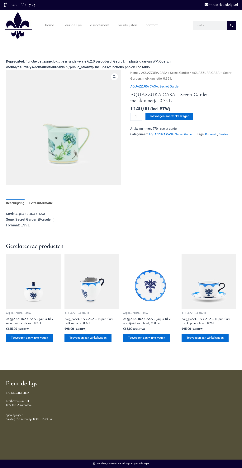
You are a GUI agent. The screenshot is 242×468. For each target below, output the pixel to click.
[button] (114, 76)
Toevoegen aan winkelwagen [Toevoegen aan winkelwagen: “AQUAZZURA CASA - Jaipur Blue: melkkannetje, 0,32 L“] (90, 339)
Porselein (213, 134)
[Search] (231, 25)
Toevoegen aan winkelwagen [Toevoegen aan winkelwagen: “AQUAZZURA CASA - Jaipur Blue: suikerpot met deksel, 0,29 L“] (32, 339)
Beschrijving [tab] (15, 203)
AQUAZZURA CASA (156, 73)
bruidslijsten (127, 25)
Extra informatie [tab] (42, 203)
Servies (226, 134)
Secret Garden (183, 73)
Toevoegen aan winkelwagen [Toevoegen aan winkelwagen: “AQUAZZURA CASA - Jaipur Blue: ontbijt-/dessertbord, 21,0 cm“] (149, 339)
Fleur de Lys (72, 25)
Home (134, 73)
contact (152, 25)
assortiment (99, 25)
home (49, 25)
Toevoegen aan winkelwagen (170, 116)
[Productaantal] (136, 117)
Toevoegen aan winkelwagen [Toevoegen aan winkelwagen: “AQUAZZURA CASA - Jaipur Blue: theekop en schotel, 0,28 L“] (207, 339)
